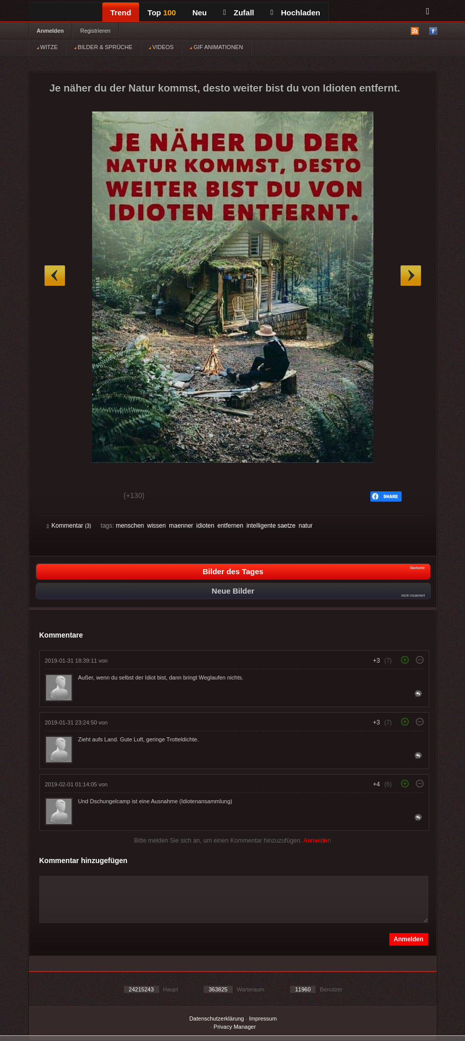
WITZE (47, 47)
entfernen (230, 525)
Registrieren (95, 31)
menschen (130, 525)
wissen (156, 525)
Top (161, 12)
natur (306, 525)
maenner (181, 525)
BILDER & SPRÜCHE (103, 47)
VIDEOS (161, 47)
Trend (120, 12)
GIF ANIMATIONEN (216, 47)
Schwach (97, 497)
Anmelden (50, 31)
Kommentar (69, 525)
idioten (205, 525)
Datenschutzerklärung (216, 1018)
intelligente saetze (271, 525)
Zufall (238, 12)
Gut (58, 497)
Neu (199, 12)
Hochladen (295, 12)
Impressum (263, 1018)
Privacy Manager (235, 1027)
